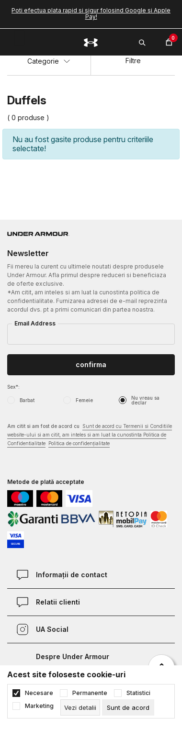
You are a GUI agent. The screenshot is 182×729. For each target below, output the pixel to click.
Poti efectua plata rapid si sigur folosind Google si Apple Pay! (91, 13)
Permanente (89, 693)
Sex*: (13, 386)
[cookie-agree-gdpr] (128, 707)
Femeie (84, 400)
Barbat (27, 400)
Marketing (39, 706)
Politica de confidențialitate (79, 443)
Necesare (39, 693)
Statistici (138, 693)
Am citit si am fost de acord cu (89, 435)
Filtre (133, 60)
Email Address (35, 323)
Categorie (48, 61)
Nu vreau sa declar (145, 400)
